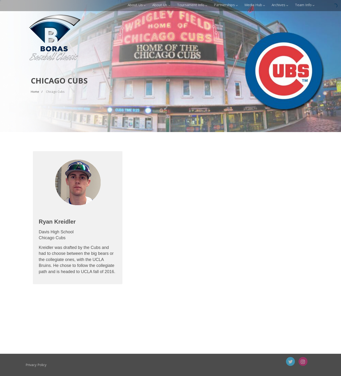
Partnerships (226, 4)
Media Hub (254, 4)
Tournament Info (192, 4)
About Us (137, 4)
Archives (280, 4)
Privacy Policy (50, 365)
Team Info (304, 4)
